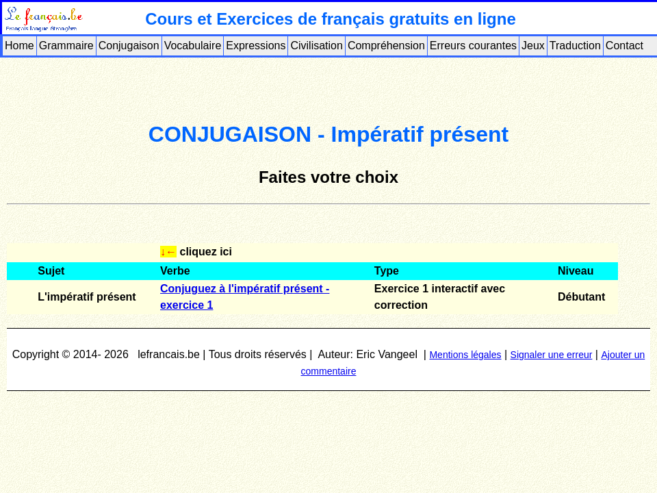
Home (19, 45)
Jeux (533, 45)
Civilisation (316, 45)
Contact (624, 45)
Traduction (575, 45)
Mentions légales (465, 354)
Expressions (255, 45)
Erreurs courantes (473, 45)
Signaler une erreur (552, 354)
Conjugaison (129, 45)
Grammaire (66, 45)
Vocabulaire (193, 45)
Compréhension (386, 45)
